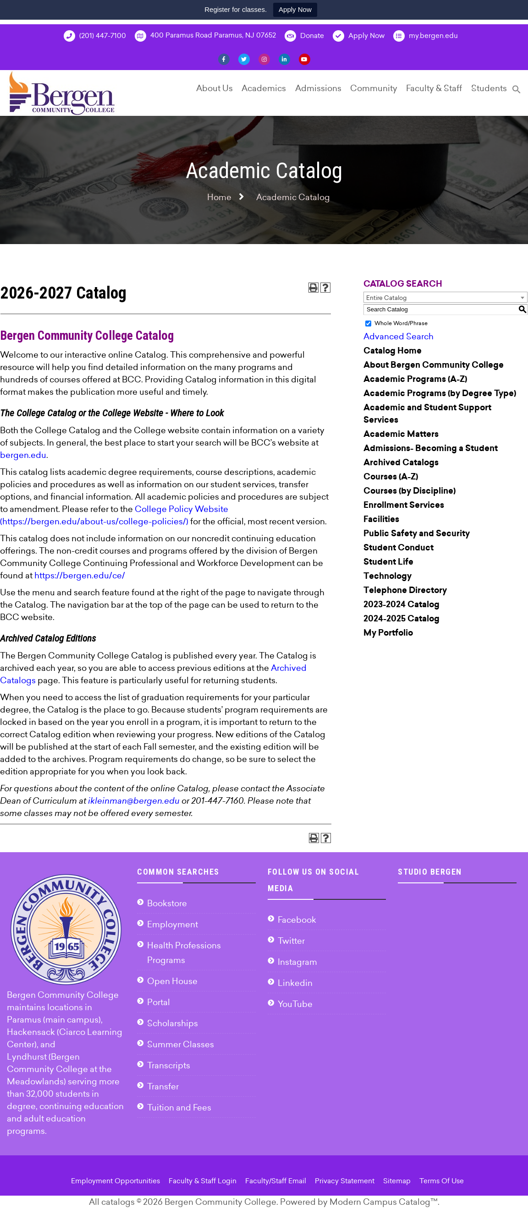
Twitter (291, 941)
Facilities (381, 519)
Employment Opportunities (115, 1181)
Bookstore (167, 903)
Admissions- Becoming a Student (430, 448)
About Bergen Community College (433, 365)
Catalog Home (392, 351)
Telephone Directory (405, 590)
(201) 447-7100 (95, 36)
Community (373, 88)
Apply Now (295, 9)
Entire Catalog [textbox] (386, 298)
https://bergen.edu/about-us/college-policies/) (95, 521)
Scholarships (172, 1023)
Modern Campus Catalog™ (384, 1202)
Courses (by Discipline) (409, 491)
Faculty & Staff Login (202, 1181)
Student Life (388, 562)
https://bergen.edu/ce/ (79, 575)
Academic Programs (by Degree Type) (439, 393)
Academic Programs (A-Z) (415, 379)
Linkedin (295, 983)
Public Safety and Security (416, 533)
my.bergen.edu (425, 36)
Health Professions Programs (184, 953)
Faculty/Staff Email (275, 1181)
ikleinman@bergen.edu (134, 800)
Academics (264, 88)
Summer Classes (180, 1044)
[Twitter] (244, 58)
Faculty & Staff (434, 88)
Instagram (297, 962)
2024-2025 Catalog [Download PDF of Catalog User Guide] (401, 619)
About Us (214, 88)
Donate (304, 36)
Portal (158, 1002)
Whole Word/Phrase (401, 323)
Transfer (163, 1086)
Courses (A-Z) (390, 477)
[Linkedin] (284, 58)
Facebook (297, 919)
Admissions (318, 88)
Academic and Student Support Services (427, 414)
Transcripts (168, 1065)
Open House (172, 981)
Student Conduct (398, 548)
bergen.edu (23, 455)
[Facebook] (224, 58)
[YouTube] (304, 58)
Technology (387, 576)
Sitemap (397, 1181)
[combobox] (445, 297)
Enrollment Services (403, 505)
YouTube (295, 1004)
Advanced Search (398, 336)
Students (489, 88)
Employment (172, 924)
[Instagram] (264, 58)
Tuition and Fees (179, 1107)
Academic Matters (401, 434)
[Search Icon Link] (516, 93)
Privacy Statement (344, 1181)
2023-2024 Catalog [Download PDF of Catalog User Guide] (401, 604)
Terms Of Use (441, 1181)
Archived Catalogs (401, 462)
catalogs (118, 1202)
